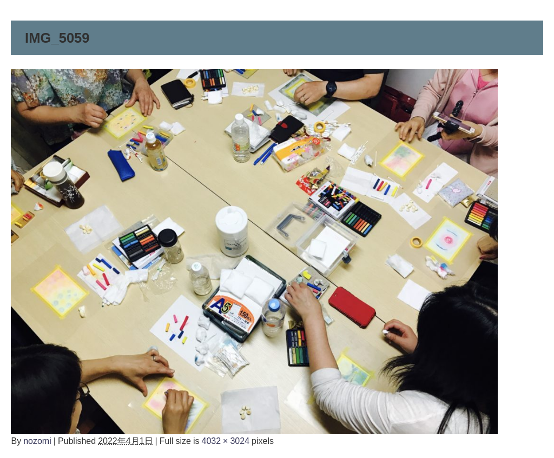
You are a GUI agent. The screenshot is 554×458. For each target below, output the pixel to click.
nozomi (37, 440)
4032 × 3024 (226, 440)
